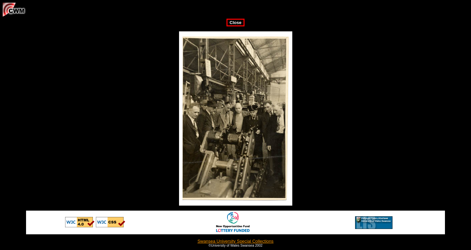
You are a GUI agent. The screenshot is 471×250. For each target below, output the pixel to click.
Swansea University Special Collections (235, 241)
